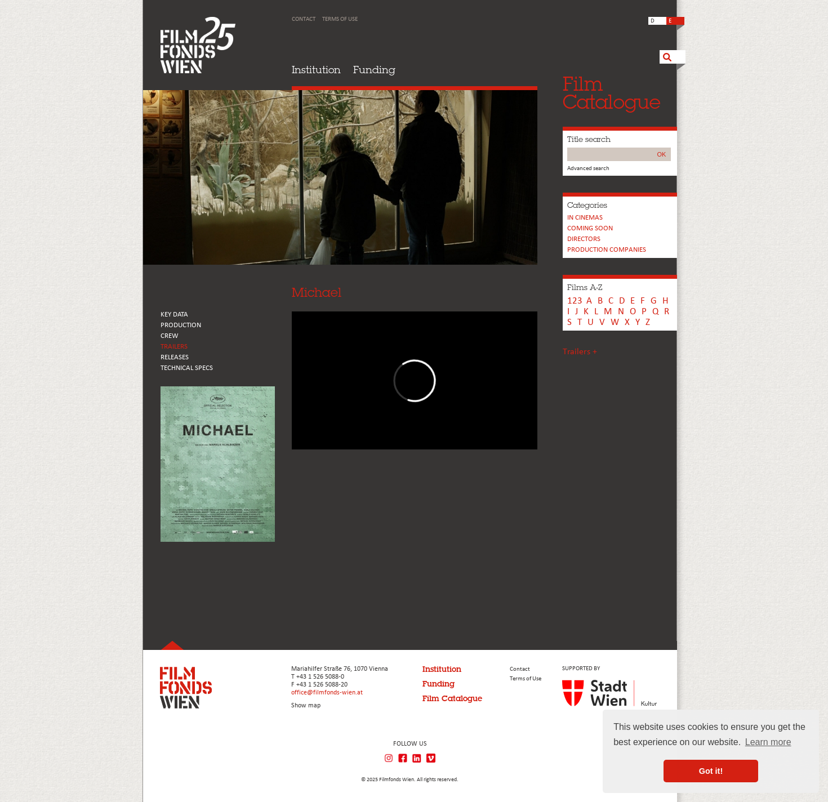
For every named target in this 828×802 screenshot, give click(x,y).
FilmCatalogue (612, 93)
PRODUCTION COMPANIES (606, 249)
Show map (305, 705)
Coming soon (590, 228)
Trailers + (580, 352)
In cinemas (585, 217)
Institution (316, 69)
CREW (170, 336)
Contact (303, 19)
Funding (374, 69)
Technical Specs (187, 368)
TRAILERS (174, 346)
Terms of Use (340, 19)
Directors (583, 239)
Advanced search (588, 169)
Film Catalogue (452, 698)
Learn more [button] (768, 742)
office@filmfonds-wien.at (327, 692)
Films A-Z (584, 287)
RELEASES (175, 357)
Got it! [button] (711, 771)
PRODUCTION (181, 325)
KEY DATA (174, 314)
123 (574, 301)
